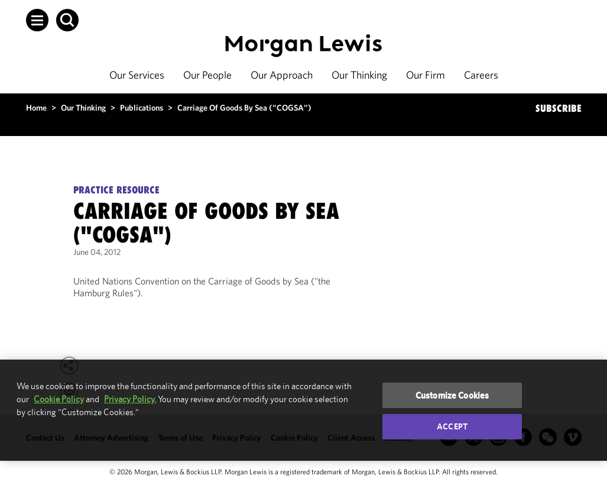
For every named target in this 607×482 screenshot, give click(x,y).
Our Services (136, 75)
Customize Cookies (452, 395)
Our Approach (282, 75)
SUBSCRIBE (558, 108)
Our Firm (425, 75)
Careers (481, 75)
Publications (141, 107)
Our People (207, 75)
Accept (452, 426)
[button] (37, 20)
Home (36, 107)
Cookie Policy (59, 399)
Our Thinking (359, 75)
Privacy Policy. (130, 399)
